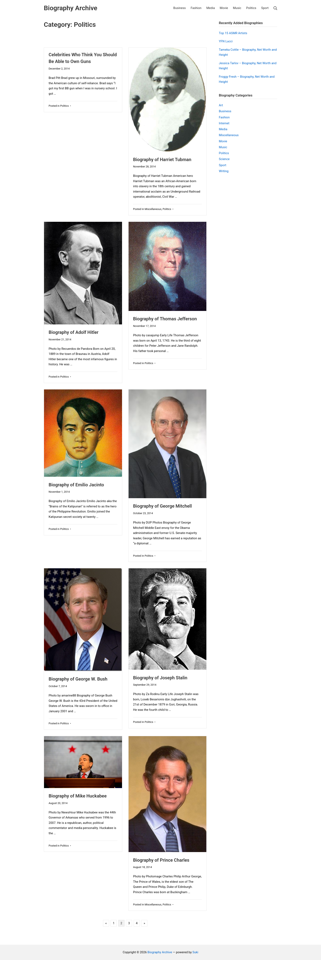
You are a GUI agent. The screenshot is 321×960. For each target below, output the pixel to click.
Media (223, 129)
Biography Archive (159, 952)
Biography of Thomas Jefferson (165, 318)
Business (225, 111)
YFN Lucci (226, 41)
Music (223, 147)
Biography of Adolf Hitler (73, 332)
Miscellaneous (153, 209)
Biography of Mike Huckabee (78, 796)
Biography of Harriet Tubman (162, 159)
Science (224, 159)
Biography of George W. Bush (78, 679)
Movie (223, 141)
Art (221, 105)
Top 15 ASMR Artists (233, 33)
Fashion (224, 117)
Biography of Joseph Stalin (160, 677)
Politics (64, 105)
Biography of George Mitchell (162, 506)
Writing (223, 171)
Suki (195, 952)
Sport (222, 165)
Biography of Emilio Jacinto (76, 484)
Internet (224, 123)
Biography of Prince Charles (161, 860)
